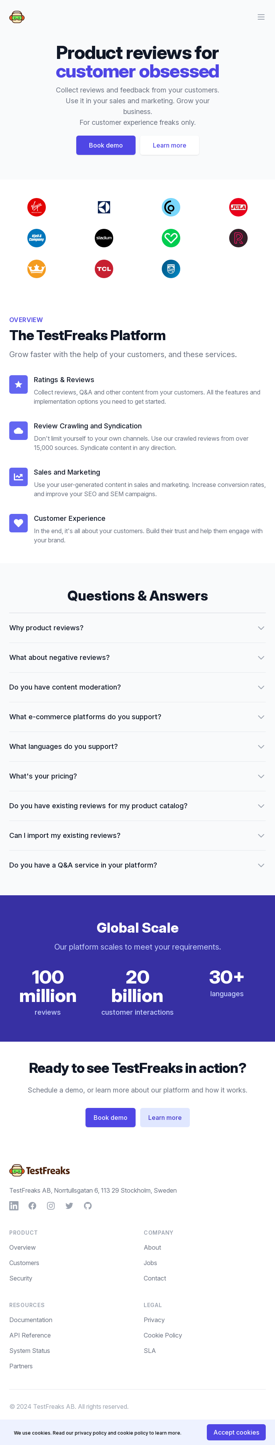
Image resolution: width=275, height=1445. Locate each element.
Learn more (169, 145)
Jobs (150, 1263)
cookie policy (132, 1433)
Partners (21, 1366)
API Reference (30, 1335)
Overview (22, 1247)
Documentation (30, 1320)
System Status (29, 1350)
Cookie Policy (163, 1335)
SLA (150, 1350)
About (152, 1247)
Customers (24, 1263)
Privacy (154, 1320)
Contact (155, 1278)
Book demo (106, 145)
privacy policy (91, 1433)
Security (20, 1278)
